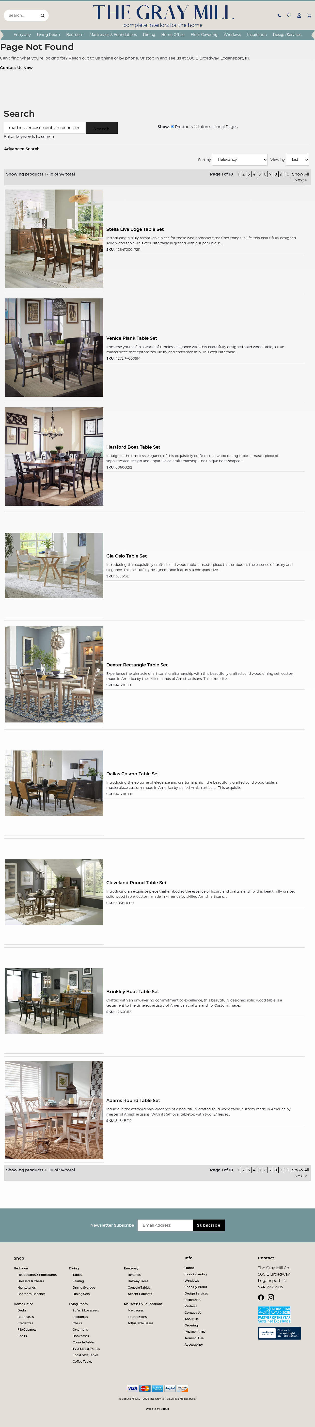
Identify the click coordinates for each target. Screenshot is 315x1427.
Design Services (287, 35)
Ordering (191, 1325)
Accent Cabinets (140, 1294)
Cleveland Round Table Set (136, 883)
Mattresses (136, 1310)
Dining (149, 35)
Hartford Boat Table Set (133, 447)
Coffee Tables (82, 1361)
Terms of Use (194, 1338)
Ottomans (80, 1329)
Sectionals (80, 1316)
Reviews (191, 1306)
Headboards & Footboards (37, 1274)
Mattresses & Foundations (113, 35)
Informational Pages (216, 127)
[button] (279, 15)
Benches (134, 1274)
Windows (232, 35)
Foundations (137, 1316)
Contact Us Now (16, 68)
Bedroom (74, 35)
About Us (191, 1319)
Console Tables (139, 1287)
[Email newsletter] (166, 1225)
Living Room (48, 35)
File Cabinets (26, 1329)
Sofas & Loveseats (86, 1310)
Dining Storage (84, 1287)
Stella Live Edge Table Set (135, 229)
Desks (22, 1310)
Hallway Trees (138, 1281)
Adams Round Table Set (133, 1100)
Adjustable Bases (140, 1323)
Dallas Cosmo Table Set (132, 774)
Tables (77, 1274)
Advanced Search (22, 149)
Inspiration (257, 35)
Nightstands (26, 1287)
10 (287, 174)
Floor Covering (204, 35)
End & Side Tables (85, 1355)
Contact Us (193, 1312)
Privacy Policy (195, 1331)
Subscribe (208, 1225)
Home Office (173, 35)
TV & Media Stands (86, 1348)
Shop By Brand (196, 1287)
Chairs (22, 1336)
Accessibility (194, 1344)
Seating (78, 1281)
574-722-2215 (270, 1287)
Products (182, 127)
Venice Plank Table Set (131, 338)
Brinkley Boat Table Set (132, 991)
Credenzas (25, 1323)
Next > (301, 180)
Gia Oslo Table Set (126, 556)
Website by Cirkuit (157, 1409)
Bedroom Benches (31, 1294)
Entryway (22, 35)
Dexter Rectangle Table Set (137, 665)
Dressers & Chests (30, 1281)
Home (189, 1267)
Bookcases (25, 1316)
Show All (300, 174)
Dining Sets (81, 1294)
